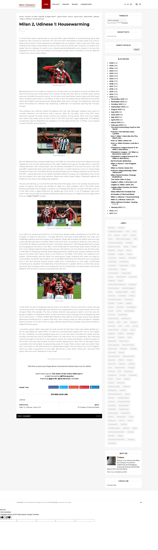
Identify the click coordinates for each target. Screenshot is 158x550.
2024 (111, 68)
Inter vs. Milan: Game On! (121, 141)
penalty (131, 364)
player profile (120, 367)
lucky (132, 330)
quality (126, 379)
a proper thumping (115, 243)
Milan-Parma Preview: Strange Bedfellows (123, 176)
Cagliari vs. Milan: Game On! (122, 185)
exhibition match (122, 292)
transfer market (114, 428)
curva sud (132, 277)
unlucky (130, 432)
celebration (124, 262)
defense (112, 280)
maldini (120, 333)
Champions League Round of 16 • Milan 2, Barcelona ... (125, 148)
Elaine (121, 457)
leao (127, 326)
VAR (135, 239)
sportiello (112, 409)
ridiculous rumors (115, 394)
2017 (111, 86)
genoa (111, 307)
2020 (111, 79)
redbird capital (114, 386)
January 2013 (116, 207)
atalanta (111, 250)
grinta (119, 311)
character (112, 265)
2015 (111, 92)
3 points (27, 16)
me (76, 379)
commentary (113, 273)
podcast (111, 371)
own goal (112, 364)
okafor (129, 360)
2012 (111, 211)
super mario (78, 16)
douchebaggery (128, 288)
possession (128, 371)
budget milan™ (50, 16)
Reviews (75, 4)
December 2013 (118, 99)
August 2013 (116, 109)
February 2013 (117, 125)
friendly (111, 303)
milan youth (113, 349)
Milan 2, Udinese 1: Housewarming (125, 197)
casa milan (112, 262)
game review (62, 16)
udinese (96, 16)
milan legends (114, 345)
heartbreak (122, 314)
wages (120, 436)
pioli (110, 367)
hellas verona (113, 318)
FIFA (127, 231)
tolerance (112, 420)
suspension (125, 413)
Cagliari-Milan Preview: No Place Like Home (124, 188)
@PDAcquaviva (67, 376)
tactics (111, 417)
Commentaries (86, 4)
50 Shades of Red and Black (122, 194)
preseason (112, 375)
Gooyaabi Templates (64, 502)
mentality (130, 333)
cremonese (121, 277)
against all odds (114, 246)
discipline (132, 284)
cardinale (131, 258)
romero (111, 398)
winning (131, 439)
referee (126, 386)
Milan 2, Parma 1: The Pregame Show (123, 164)
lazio (120, 326)
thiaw (131, 417)
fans (133, 292)
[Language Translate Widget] (117, 20)
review (122, 390)
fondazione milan (115, 299)
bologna (112, 254)
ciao (133, 265)
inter (118, 322)
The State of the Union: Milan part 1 (67, 374)
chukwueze (123, 265)
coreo (111, 277)
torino (130, 420)
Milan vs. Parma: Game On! (122, 168)
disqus (98, 416)
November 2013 (117, 102)
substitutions (123, 409)
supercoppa (113, 413)
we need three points (117, 439)
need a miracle (128, 356)
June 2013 (115, 115)
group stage (129, 311)
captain (122, 258)
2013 (111, 97)
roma (127, 394)
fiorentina (122, 296)
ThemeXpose (28, 502)
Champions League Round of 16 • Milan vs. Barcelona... (125, 157)
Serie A (70, 16)
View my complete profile (117, 472)
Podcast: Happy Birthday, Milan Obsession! (124, 171)
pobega (131, 367)
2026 (111, 63)
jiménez (133, 322)
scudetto (112, 405)
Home (46, 4)
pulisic (111, 379)
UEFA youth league (123, 239)
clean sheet (113, 269)
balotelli (41, 16)
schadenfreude (123, 401)
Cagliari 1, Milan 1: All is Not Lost (124, 182)
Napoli (117, 235)
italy (125, 322)
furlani (120, 303)
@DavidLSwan (64, 379)
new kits (112, 360)
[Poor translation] (8, 517)
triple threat (88, 16)
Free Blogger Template (40, 502)
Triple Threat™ (33, 196)
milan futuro (123, 341)
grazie (111, 311)
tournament (113, 424)
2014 (111, 94)
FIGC (134, 231)
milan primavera (128, 345)
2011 (111, 213)
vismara (111, 436)
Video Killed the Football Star (123, 192)
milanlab (133, 349)
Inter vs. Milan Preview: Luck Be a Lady (125, 144)
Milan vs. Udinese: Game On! (122, 200)
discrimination (114, 288)
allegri (126, 246)
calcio (129, 254)
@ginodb (53, 379)
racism (111, 383)
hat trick (112, 314)
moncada (112, 352)
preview (123, 375)
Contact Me (111, 485)
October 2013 (117, 104)
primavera (132, 375)
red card (120, 383)
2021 (111, 76)
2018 (111, 84)
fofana (131, 296)
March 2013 (116, 122)
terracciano (121, 417)
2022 (111, 73)
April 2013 (115, 120)
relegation (112, 390)
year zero (112, 443)
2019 (111, 81)
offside (120, 360)
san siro (111, 401)
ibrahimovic (126, 318)
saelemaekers (123, 398)
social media (123, 405)
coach (123, 269)
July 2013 (115, 112)
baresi (129, 250)
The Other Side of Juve (120, 179)
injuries (111, 322)
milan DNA (112, 341)
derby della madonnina (117, 284)
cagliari (121, 254)
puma (119, 379)
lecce (135, 326)
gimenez (120, 307)
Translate (122, 23)
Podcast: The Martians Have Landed (122, 133)
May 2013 (115, 117)
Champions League (115, 231)
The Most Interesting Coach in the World (125, 128)
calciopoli (112, 258)
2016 (111, 89)
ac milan (34, 16)
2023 (111, 71)
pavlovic (122, 364)
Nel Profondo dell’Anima (121, 161)
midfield (121, 337)
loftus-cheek (113, 330)
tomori (121, 420)
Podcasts (55, 4)
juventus (112, 326)
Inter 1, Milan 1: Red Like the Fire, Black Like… (124, 137)
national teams (114, 356)
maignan (112, 333)
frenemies (128, 299)
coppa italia (126, 273)
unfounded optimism (116, 432)
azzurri (120, 250)
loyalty (124, 330)
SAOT (125, 235)
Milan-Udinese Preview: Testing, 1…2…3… (124, 203)
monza (121, 352)
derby (120, 280)
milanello (123, 349)
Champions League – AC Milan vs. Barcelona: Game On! (125, 153)
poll (119, 371)
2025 (111, 66)
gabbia (128, 303)
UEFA (110, 239)
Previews (65, 4)
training (123, 424)
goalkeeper (131, 307)
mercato (112, 337)
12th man (112, 228)
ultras (135, 428)
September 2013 (118, 107)
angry (134, 246)
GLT (110, 235)
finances (112, 296)
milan (129, 337)
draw (110, 292)
